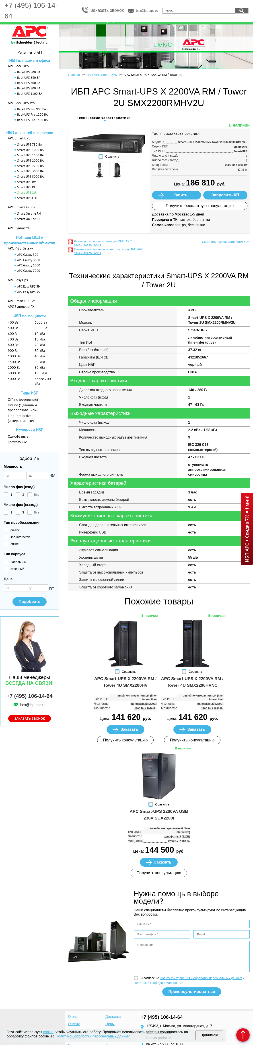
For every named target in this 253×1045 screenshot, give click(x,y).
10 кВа (40, 333)
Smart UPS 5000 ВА (30, 177)
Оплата (74, 1024)
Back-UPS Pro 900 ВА (31, 109)
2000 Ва (14, 367)
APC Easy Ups (18, 280)
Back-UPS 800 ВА (28, 88)
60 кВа (40, 362)
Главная (74, 75)
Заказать (129, 729)
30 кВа (40, 350)
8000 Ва (41, 328)
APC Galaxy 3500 (28, 260)
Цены (110, 1024)
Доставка (113, 1017)
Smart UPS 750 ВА (29, 145)
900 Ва (13, 350)
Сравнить (112, 156)
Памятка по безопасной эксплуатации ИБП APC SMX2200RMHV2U (109, 251)
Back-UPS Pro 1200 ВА (32, 115)
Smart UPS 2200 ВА (30, 166)
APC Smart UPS (19, 138)
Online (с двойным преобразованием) (22, 407)
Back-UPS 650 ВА (28, 78)
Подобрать (29, 601)
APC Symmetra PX (21, 306)
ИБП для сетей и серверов (29, 132)
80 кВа (40, 367)
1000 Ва (14, 356)
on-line (15, 530)
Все (36, 494)
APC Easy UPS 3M (29, 286)
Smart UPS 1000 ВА (30, 150)
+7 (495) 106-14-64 (29, 696)
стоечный (17, 569)
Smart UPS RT (26, 187)
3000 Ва (14, 373)
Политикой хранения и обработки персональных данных (201, 978)
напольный (18, 562)
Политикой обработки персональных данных (93, 1036)
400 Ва (13, 322)
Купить (180, 195)
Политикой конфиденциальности (157, 983)
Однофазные (18, 436)
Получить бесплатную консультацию (200, 205)
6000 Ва (41, 322)
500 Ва (13, 328)
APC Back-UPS (18, 66)
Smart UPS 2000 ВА (30, 161)
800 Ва (13, 344)
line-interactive (20, 537)
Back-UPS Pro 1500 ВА (32, 120)
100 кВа (41, 373)
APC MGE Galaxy (20, 248)
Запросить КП (225, 195)
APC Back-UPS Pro (21, 103)
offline (14, 544)
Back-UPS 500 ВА (28, 72)
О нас (73, 1017)
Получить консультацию (125, 740)
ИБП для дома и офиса (29, 60)
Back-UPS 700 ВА (28, 83)
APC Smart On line (21, 207)
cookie (48, 1032)
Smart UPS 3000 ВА (30, 171)
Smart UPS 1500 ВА (30, 155)
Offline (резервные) (23, 399)
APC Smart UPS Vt (21, 301)
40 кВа (40, 356)
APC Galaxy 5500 (28, 265)
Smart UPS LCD (27, 198)
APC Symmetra (19, 228)
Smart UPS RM (26, 182)
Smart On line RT (28, 219)
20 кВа (40, 344)
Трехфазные (17, 442)
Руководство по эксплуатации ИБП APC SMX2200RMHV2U (103, 243)
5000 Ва (14, 379)
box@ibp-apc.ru (147, 10)
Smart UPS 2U (26, 193)
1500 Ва (14, 362)
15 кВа (40, 339)
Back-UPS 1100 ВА (29, 94)
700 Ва (13, 339)
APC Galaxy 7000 (28, 271)
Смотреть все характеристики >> (226, 242)
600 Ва (13, 333)
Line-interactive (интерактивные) (21, 418)
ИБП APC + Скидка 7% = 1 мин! (247, 528)
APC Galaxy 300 (27, 255)
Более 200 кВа (43, 381)
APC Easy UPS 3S (28, 292)
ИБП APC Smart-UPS (101, 75)
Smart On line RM (29, 213)
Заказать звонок (107, 10)
